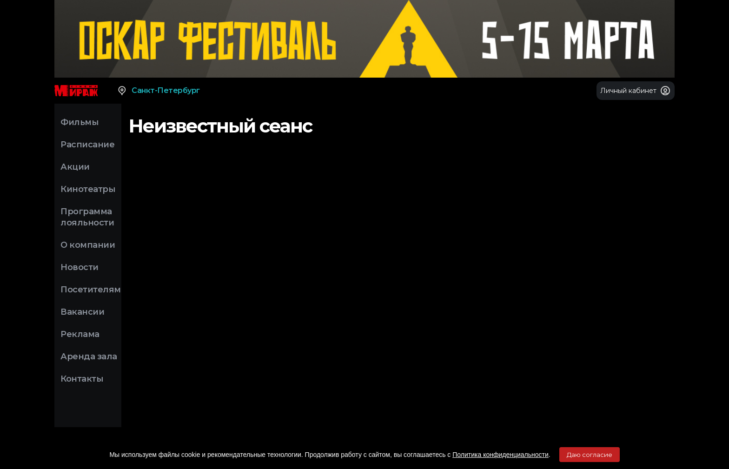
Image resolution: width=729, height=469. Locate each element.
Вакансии (82, 312)
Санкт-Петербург (158, 90)
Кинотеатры (87, 189)
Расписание (87, 144)
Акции (75, 167)
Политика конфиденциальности (500, 454)
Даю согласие (589, 454)
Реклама (79, 334)
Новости (79, 267)
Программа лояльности (87, 217)
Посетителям (90, 289)
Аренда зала (88, 356)
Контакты (81, 379)
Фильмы (79, 122)
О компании (87, 245)
